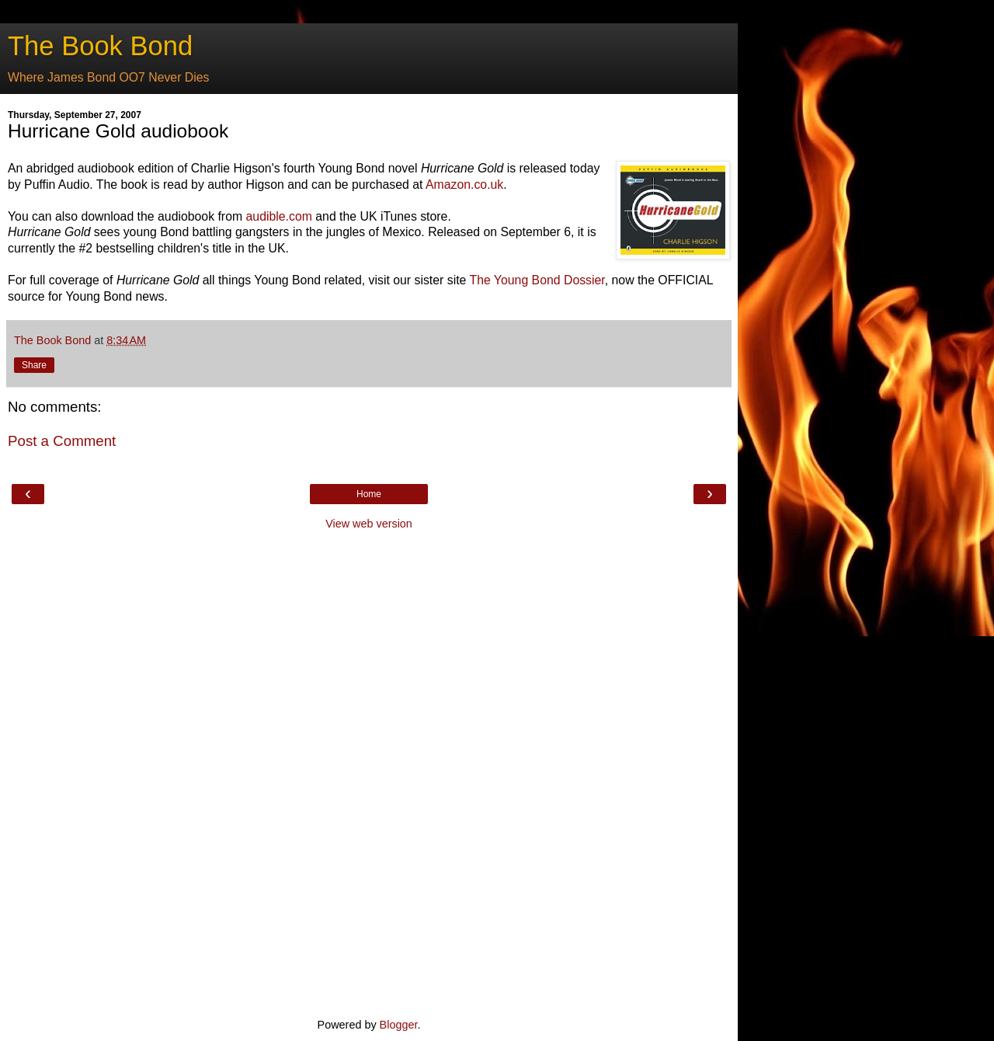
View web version (368, 523)
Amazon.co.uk (464, 184)
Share (34, 365)
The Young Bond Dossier (536, 280)
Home (368, 494)
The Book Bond (100, 46)
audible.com (279, 216)
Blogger (399, 1024)
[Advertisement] (368, 772)
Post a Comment (62, 441)
